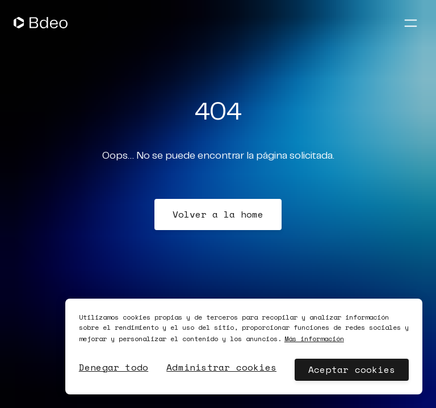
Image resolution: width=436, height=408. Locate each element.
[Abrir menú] (410, 22)
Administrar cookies (221, 367)
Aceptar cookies (351, 369)
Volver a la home (218, 214)
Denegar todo (113, 367)
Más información (314, 338)
